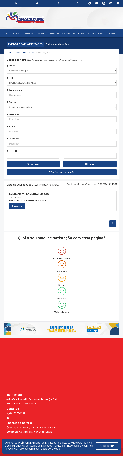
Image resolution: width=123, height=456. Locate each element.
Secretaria (13, 102)
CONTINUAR (107, 446)
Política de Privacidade (66, 445)
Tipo (10, 78)
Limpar (89, 164)
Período (12, 151)
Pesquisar (33, 164)
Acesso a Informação (25, 52)
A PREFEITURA (15, 33)
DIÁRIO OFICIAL (54, 33)
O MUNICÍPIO (28, 33)
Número (12, 126)
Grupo (11, 66)
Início (9, 52)
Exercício (13, 114)
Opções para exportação (61, 172)
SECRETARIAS (41, 33)
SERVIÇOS (66, 33)
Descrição (13, 138)
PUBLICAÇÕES (112, 33)
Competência (14, 90)
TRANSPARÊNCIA (78, 33)
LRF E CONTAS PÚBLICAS (95, 33)
